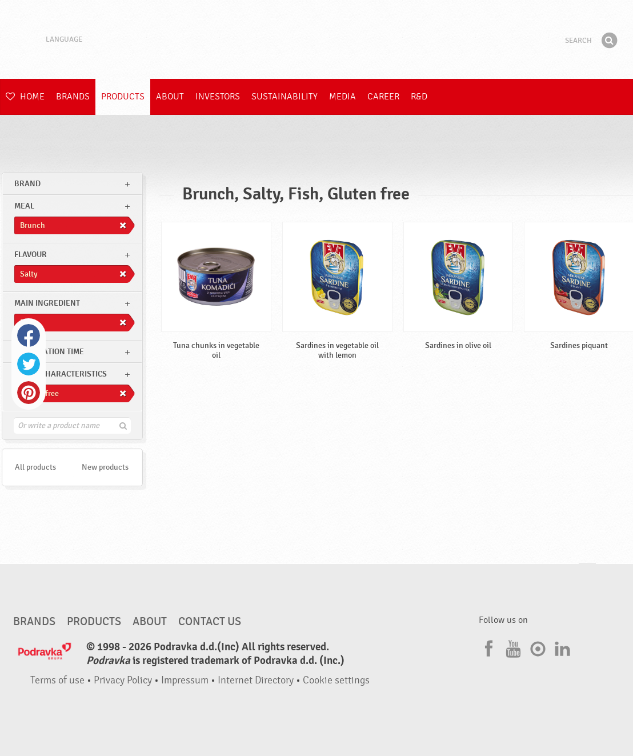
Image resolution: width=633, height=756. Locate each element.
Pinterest (28, 392)
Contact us (209, 622)
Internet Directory (256, 680)
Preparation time (49, 352)
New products (105, 467)
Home (25, 96)
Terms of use (57, 680)
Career (383, 96)
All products (35, 467)
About (170, 96)
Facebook (28, 335)
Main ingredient (47, 303)
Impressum (185, 680)
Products (123, 96)
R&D (419, 96)
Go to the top (587, 574)
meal (24, 206)
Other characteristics (60, 374)
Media (342, 96)
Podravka (316, 39)
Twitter (28, 364)
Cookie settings (336, 680)
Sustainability (284, 96)
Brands (73, 96)
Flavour (30, 254)
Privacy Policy (123, 680)
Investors (217, 96)
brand (27, 184)
